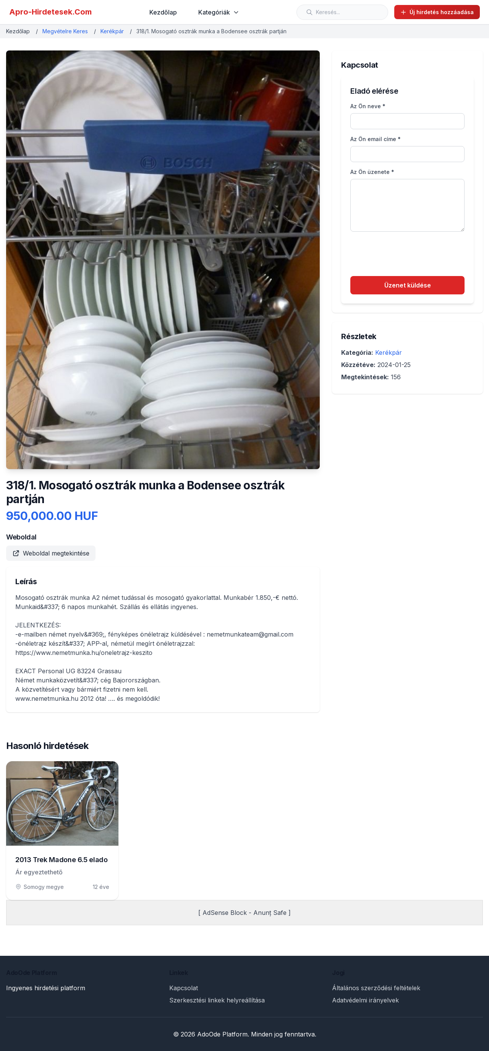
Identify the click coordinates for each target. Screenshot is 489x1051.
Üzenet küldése (407, 285)
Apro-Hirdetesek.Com (50, 11)
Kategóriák (218, 12)
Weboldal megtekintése (50, 553)
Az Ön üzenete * (372, 172)
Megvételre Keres (65, 31)
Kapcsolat (183, 988)
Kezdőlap (163, 12)
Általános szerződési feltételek (376, 988)
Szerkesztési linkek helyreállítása (217, 1000)
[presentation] (408, 255)
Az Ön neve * (367, 106)
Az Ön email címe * (375, 139)
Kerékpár (112, 31)
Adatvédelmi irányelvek (365, 1000)
